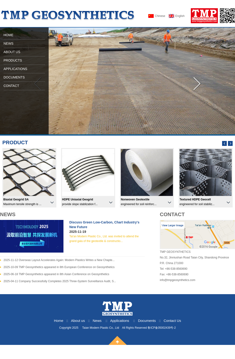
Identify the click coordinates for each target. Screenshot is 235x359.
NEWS (8, 43)
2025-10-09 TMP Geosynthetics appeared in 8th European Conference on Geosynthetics (59, 267)
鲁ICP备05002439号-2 (162, 327)
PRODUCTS (13, 60)
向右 (197, 83)
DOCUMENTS (14, 77)
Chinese (160, 16)
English (179, 16)
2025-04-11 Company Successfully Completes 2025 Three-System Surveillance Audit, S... (60, 281)
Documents (147, 321)
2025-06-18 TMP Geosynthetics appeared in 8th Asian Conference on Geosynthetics (56, 274)
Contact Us (172, 321)
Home (58, 321)
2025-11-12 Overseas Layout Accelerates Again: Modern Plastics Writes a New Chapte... (59, 260)
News (97, 321)
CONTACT (11, 86)
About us (78, 321)
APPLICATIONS (15, 69)
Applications (119, 321)
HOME (8, 35)
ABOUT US (12, 52)
